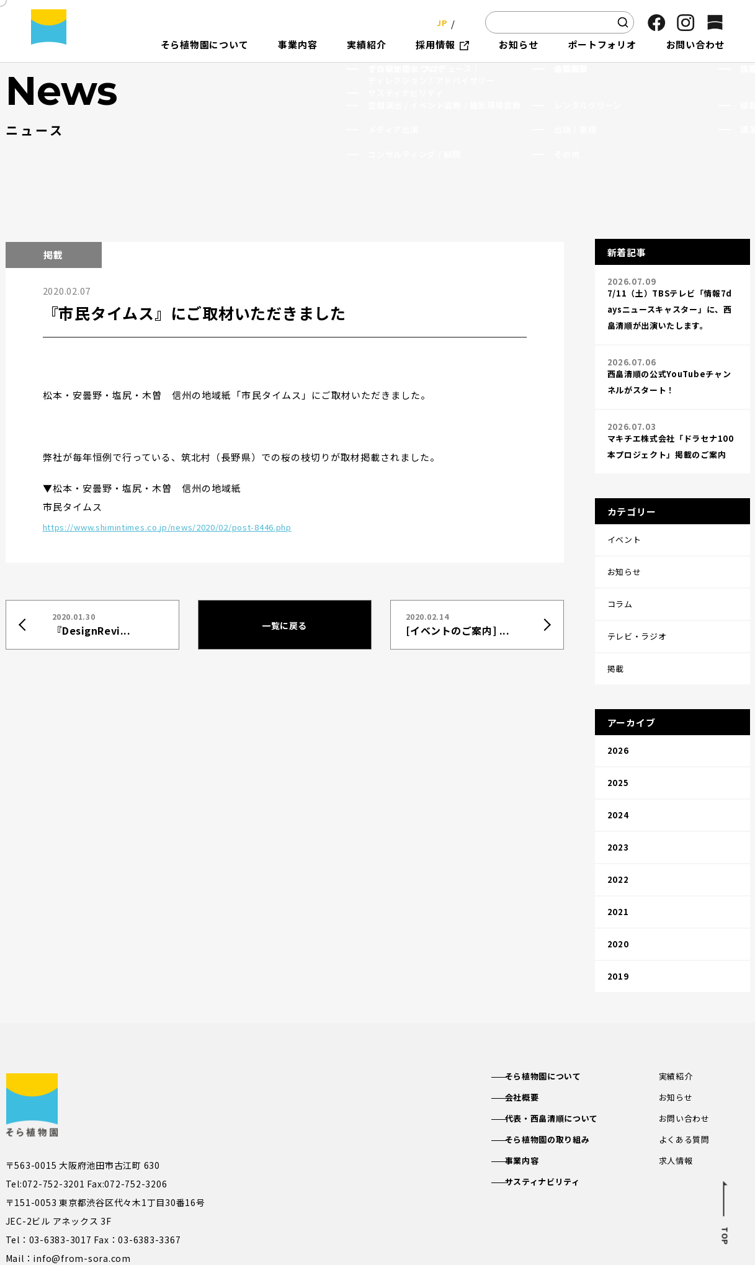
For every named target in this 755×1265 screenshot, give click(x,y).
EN (463, 22)
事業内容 (533, 1065)
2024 (618, 750)
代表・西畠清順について (565, 1021)
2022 (618, 802)
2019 (618, 880)
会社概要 (533, 999)
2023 (618, 776)
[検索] (623, 22)
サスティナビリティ (555, 1087)
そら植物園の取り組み (561, 1043)
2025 (618, 724)
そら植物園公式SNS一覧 (184, 1195)
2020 (618, 854)
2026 (618, 698)
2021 (618, 828)
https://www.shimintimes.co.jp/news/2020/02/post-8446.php (194, 525)
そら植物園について (556, 977)
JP (438, 22)
